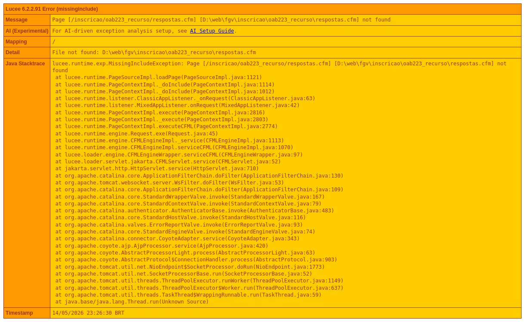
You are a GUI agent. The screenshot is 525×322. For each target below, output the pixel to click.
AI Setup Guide (212, 31)
